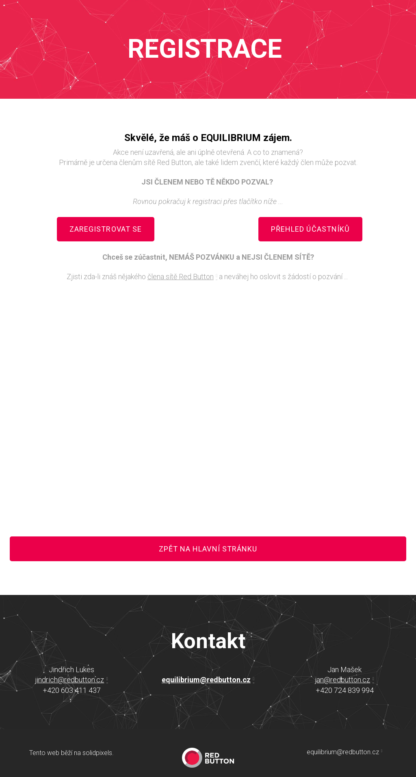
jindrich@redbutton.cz (69, 679)
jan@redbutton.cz (342, 679)
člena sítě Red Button (180, 276)
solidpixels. (98, 753)
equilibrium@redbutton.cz (206, 679)
